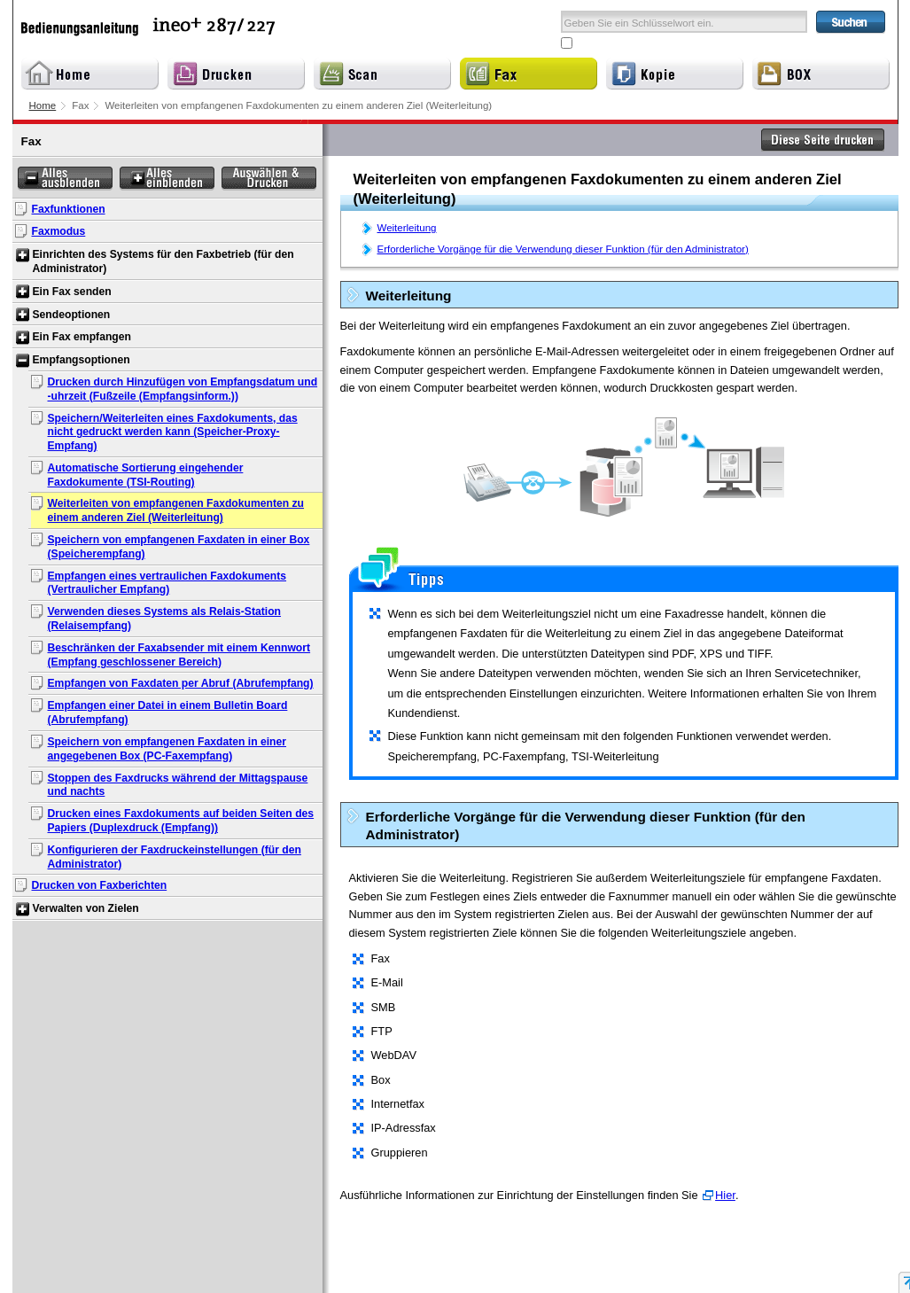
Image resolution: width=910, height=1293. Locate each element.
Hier (725, 1195)
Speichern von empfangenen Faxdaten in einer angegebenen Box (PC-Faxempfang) (167, 749)
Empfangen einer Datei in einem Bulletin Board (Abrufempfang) (168, 712)
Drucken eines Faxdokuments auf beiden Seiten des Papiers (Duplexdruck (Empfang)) (181, 820)
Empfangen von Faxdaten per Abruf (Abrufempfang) (181, 683)
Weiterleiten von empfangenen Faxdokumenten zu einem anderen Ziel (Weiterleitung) (176, 510)
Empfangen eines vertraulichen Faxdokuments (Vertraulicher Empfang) (167, 583)
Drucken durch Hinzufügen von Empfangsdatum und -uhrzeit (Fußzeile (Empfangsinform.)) (183, 389)
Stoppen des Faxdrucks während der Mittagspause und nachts (178, 785)
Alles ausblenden (65, 179)
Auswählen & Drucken (269, 179)
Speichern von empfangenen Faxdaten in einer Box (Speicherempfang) (179, 547)
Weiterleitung (407, 227)
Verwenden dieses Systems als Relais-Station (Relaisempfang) (165, 618)
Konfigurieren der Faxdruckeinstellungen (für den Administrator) (174, 857)
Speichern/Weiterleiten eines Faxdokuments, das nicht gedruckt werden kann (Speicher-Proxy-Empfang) (173, 432)
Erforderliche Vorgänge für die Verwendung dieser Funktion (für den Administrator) (563, 249)
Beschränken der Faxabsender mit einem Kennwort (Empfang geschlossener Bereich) (179, 655)
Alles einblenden (167, 179)
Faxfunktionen (68, 209)
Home (43, 105)
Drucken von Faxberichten (99, 885)
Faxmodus (59, 231)
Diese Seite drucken (823, 140)
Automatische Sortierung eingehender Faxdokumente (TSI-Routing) (146, 475)
